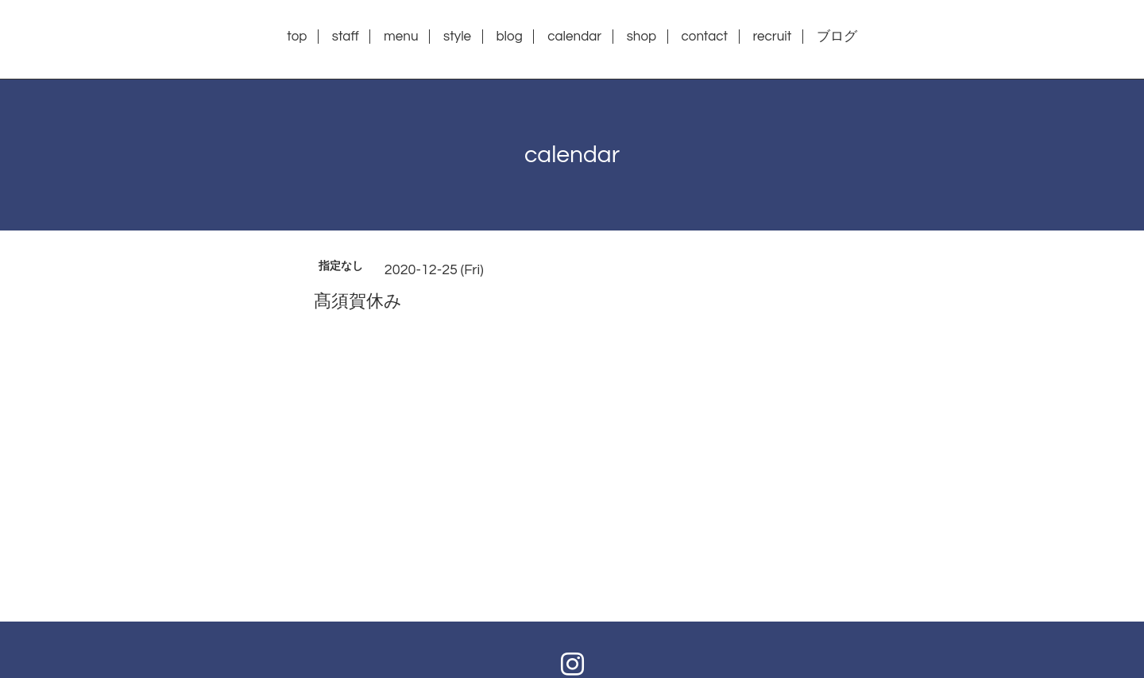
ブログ (837, 36)
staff (345, 36)
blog (509, 36)
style (457, 36)
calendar (574, 36)
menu (401, 36)
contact (705, 36)
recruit (771, 36)
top (297, 36)
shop (642, 36)
